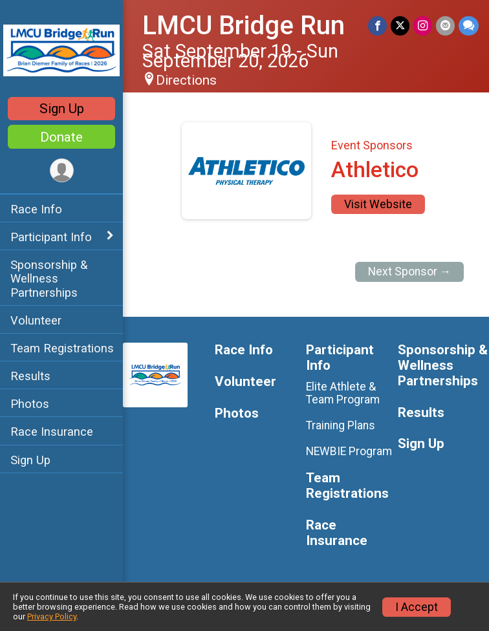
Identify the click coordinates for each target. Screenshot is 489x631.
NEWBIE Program (349, 451)
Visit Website (378, 204)
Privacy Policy (51, 616)
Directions (186, 80)
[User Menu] (62, 170)
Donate (61, 137)
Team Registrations (62, 348)
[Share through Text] (469, 25)
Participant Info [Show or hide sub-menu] (51, 237)
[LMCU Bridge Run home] (61, 50)
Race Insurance (51, 431)
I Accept (416, 607)
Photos (29, 404)
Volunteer (35, 320)
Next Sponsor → (409, 271)
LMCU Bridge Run (243, 25)
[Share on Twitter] (400, 25)
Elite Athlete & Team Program (343, 393)
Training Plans (340, 425)
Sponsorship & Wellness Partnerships (48, 278)
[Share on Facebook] (377, 25)
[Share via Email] (445, 25)
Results (30, 376)
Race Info (36, 209)
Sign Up (61, 108)
